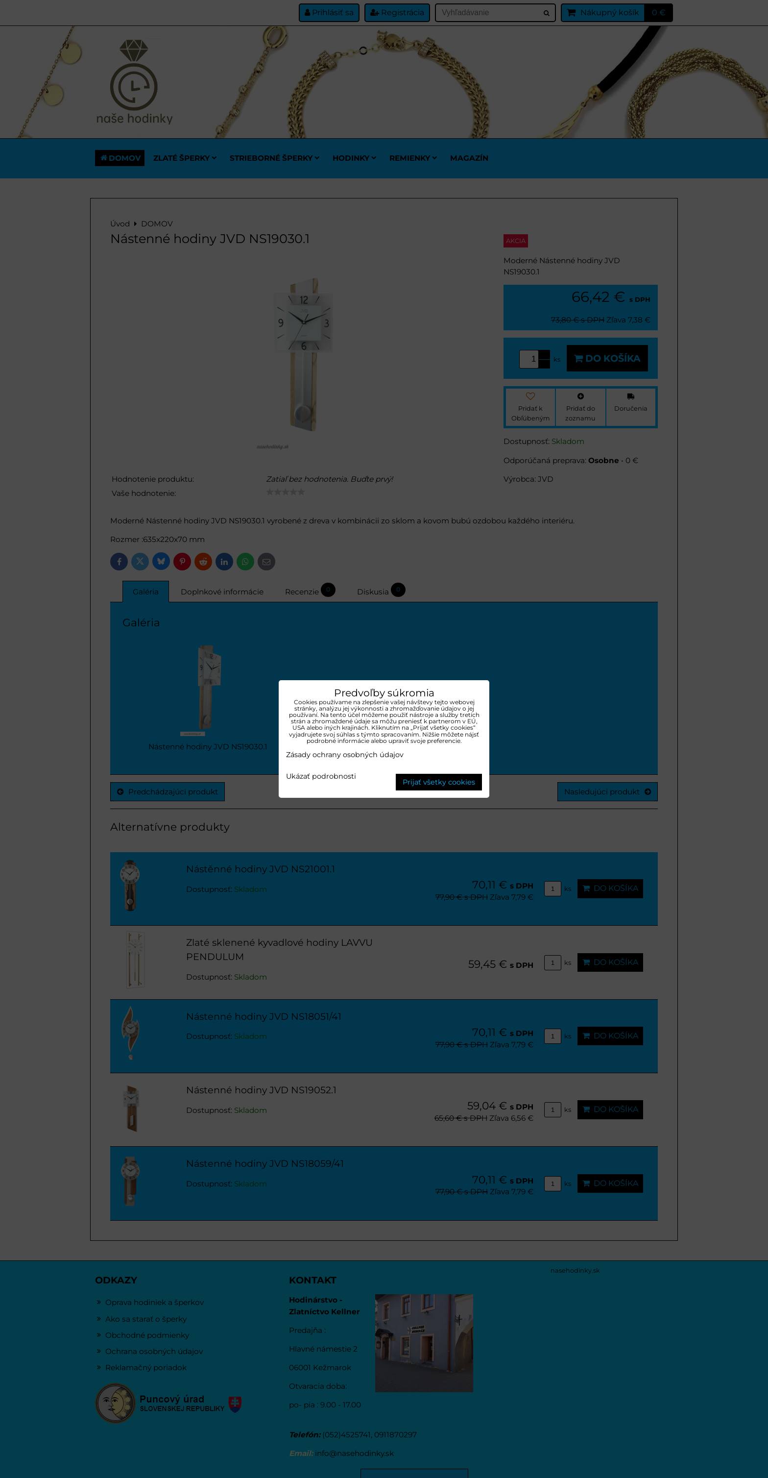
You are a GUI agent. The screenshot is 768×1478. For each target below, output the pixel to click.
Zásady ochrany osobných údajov (345, 754)
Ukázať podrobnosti (321, 777)
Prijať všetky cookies (439, 782)
